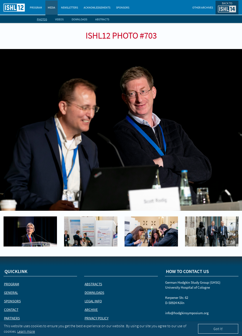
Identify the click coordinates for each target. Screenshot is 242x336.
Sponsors (122, 7)
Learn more (26, 331)
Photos (42, 19)
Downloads (79, 19)
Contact (11, 309)
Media (51, 7)
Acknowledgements (97, 7)
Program (36, 7)
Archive (91, 309)
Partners (12, 318)
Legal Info (93, 301)
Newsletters (69, 7)
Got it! (218, 328)
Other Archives (202, 7)
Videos (59, 19)
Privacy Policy (96, 318)
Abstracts (102, 19)
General (11, 292)
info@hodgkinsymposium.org (187, 313)
